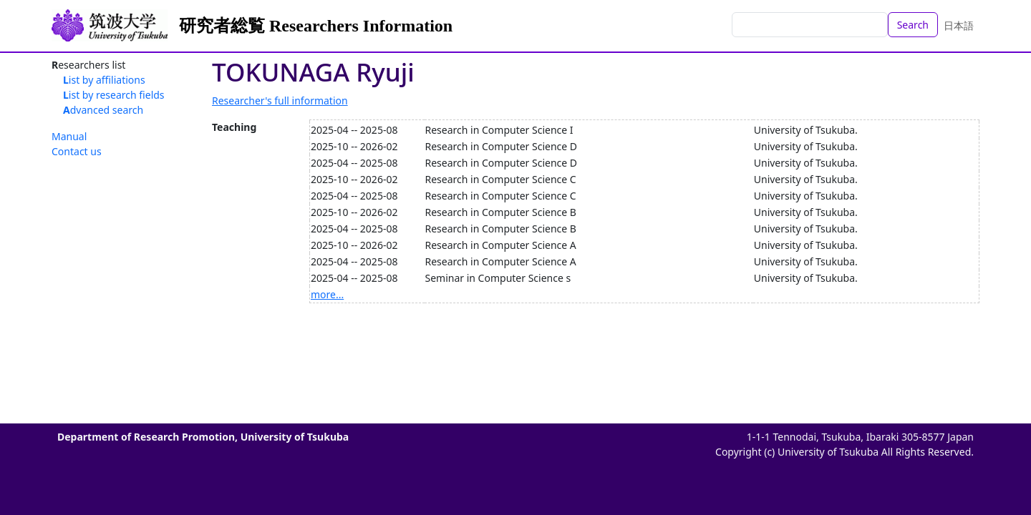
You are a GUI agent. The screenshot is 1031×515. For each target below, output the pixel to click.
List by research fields (114, 95)
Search (913, 24)
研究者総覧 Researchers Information (315, 25)
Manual (69, 136)
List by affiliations (104, 80)
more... (327, 294)
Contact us (77, 151)
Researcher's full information (280, 100)
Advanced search (103, 110)
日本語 (959, 25)
